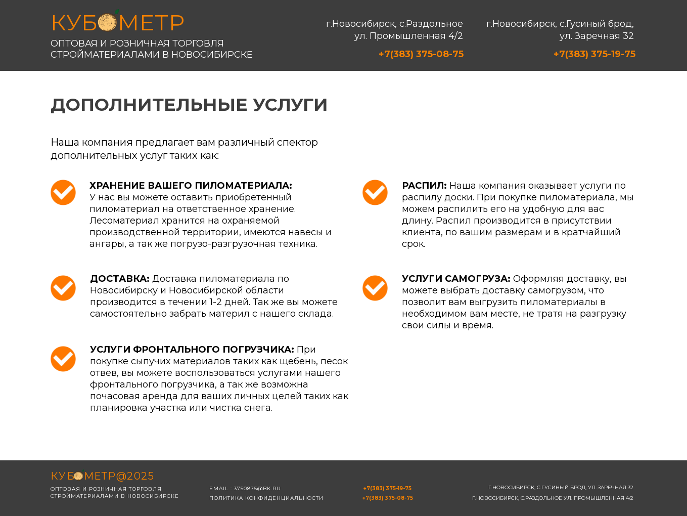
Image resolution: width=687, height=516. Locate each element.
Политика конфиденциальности (266, 498)
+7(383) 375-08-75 (421, 54)
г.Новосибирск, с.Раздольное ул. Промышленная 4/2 (394, 29)
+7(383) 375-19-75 (594, 54)
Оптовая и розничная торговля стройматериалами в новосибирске (152, 49)
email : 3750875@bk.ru (245, 488)
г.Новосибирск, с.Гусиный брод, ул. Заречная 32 (560, 29)
